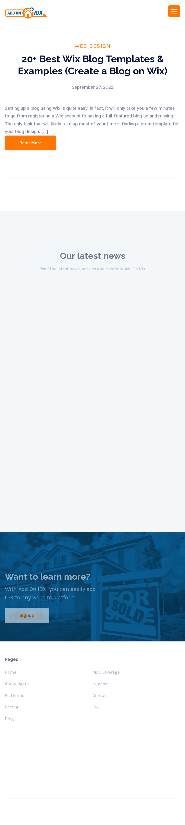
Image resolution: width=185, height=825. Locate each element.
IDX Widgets (17, 684)
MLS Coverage (106, 672)
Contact (100, 695)
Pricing (12, 707)
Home (10, 672)
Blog (9, 718)
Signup (26, 619)
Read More (30, 142)
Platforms (14, 695)
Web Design (92, 46)
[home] (45, 13)
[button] (174, 11)
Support (100, 684)
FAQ (95, 707)
